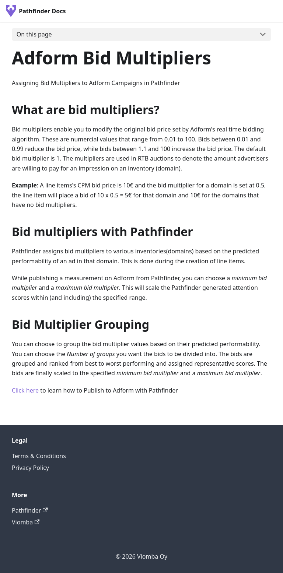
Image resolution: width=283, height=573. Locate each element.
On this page (34, 34)
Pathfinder (30, 510)
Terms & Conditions (39, 456)
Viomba (25, 522)
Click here (25, 390)
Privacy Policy (30, 468)
